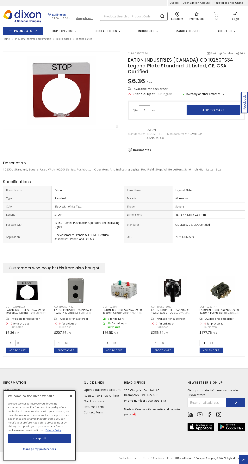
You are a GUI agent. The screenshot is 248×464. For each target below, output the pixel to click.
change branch (84, 18)
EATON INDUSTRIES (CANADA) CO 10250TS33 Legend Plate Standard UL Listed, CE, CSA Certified (26, 312)
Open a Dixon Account (196, 2)
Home (6, 38)
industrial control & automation (33, 38)
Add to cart (213, 110)
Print (242, 53)
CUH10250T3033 (161, 306)
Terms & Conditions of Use (158, 458)
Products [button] (23, 31)
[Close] (71, 396)
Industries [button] (146, 31)
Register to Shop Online (228, 2)
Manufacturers (188, 31)
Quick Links (94, 382)
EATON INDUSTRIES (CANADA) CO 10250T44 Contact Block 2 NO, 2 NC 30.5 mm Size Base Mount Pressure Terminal (221, 314)
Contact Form (93, 412)
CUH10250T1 (111, 306)
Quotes (174, 2)
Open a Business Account (102, 390)
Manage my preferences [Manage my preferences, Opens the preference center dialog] (39, 449)
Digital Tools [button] (106, 31)
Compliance (11, 390)
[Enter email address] (207, 402)
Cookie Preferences (129, 458)
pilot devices (63, 38)
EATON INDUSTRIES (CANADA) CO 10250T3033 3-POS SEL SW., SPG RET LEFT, (170, 312)
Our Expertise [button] (62, 31)
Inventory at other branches (203, 94)
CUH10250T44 (208, 306)
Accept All (39, 438)
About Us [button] (225, 31)
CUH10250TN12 (64, 306)
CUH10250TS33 (15, 306)
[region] (39, 425)
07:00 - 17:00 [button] (60, 18)
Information (14, 382)
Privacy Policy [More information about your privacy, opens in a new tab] (53, 430)
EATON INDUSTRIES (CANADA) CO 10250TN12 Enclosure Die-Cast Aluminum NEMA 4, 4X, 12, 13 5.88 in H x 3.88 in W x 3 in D (75, 314)
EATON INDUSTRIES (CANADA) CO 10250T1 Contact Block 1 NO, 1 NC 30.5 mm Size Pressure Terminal (122, 312)
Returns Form (94, 407)
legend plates (84, 38)
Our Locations (94, 401)
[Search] (134, 16)
